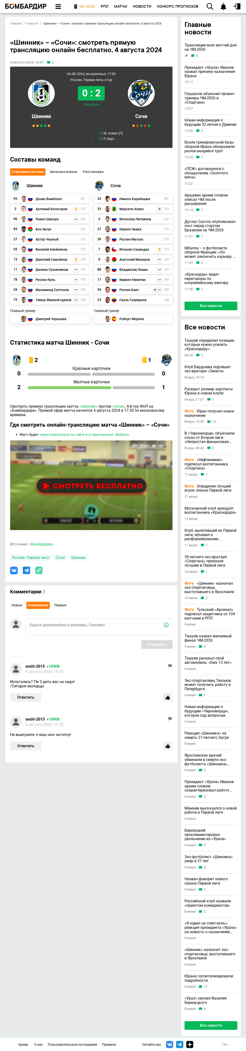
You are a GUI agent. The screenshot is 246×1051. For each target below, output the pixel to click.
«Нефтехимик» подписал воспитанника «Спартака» (206, 464)
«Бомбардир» (41, 544)
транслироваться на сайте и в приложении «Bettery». (85, 434)
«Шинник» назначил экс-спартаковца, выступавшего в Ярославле (209, 587)
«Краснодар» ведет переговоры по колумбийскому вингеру (206, 278)
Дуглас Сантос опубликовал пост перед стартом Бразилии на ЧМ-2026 (209, 226)
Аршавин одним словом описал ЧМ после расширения (206, 199)
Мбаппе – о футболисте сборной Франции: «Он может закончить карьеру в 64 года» (209, 252)
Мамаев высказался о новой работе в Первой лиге (210, 810)
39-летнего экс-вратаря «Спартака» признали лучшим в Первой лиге (205, 561)
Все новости (211, 306)
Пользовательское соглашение (72, 1044)
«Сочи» (118, 406)
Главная (16, 23)
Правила (109, 1044)
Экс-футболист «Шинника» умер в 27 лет (208, 859)
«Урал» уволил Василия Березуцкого (205, 1000)
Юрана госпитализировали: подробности (209, 978)
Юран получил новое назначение (209, 413)
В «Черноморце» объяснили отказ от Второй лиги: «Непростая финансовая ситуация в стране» (209, 437)
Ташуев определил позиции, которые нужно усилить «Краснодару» (209, 344)
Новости (32, 23)
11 (206, 986)
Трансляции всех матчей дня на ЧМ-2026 (210, 47)
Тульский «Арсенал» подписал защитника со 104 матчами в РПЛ (209, 614)
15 (214, 422)
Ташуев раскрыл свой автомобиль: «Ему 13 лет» (208, 660)
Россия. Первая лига (30, 557)
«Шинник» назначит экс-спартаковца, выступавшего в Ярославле (209, 954)
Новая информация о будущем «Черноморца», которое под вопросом (206, 711)
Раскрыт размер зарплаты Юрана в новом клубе (208, 391)
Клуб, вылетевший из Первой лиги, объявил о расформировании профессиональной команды (210, 534)
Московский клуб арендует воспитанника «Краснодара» (210, 510)
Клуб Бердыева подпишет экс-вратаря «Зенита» (207, 369)
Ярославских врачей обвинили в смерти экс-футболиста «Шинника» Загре (205, 759)
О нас (38, 1044)
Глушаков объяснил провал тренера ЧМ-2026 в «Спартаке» (209, 98)
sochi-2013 (35, 666)
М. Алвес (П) (110, 133)
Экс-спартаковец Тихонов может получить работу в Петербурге (207, 684)
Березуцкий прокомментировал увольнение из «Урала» (205, 834)
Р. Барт (106, 138)
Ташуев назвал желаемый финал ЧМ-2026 (208, 638)
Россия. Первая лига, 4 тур (91, 80)
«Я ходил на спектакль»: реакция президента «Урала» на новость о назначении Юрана (210, 927)
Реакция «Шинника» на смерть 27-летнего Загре (206, 735)
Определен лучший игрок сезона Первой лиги (207, 488)
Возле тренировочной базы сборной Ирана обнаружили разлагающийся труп (209, 146)
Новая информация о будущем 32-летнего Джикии (210, 122)
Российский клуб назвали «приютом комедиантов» (207, 903)
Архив (23, 1044)
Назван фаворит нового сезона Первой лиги (206, 881)
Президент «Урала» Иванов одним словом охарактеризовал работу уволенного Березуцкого (209, 786)
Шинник (41, 116)
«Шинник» (88, 406)
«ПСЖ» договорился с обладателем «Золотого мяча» (206, 173)
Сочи (141, 116)
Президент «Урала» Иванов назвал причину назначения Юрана (209, 71)
